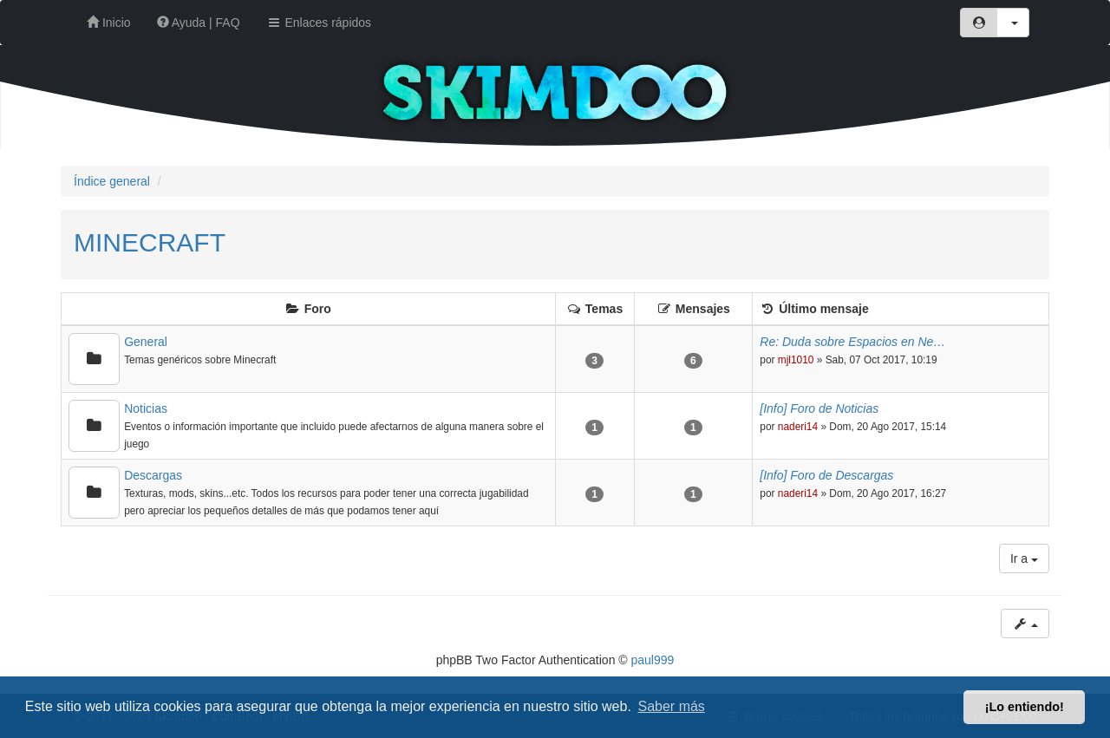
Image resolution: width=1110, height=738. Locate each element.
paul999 (653, 660)
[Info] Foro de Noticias (819, 408)
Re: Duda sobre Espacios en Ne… (852, 342)
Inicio (109, 22)
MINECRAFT (149, 242)
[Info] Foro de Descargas (826, 475)
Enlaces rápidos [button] (319, 22)
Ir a (1024, 558)
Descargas (153, 475)
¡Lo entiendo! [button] (1024, 707)
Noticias (145, 408)
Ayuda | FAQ (198, 22)
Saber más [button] (671, 706)
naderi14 (798, 427)
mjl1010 (796, 360)
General (145, 342)
